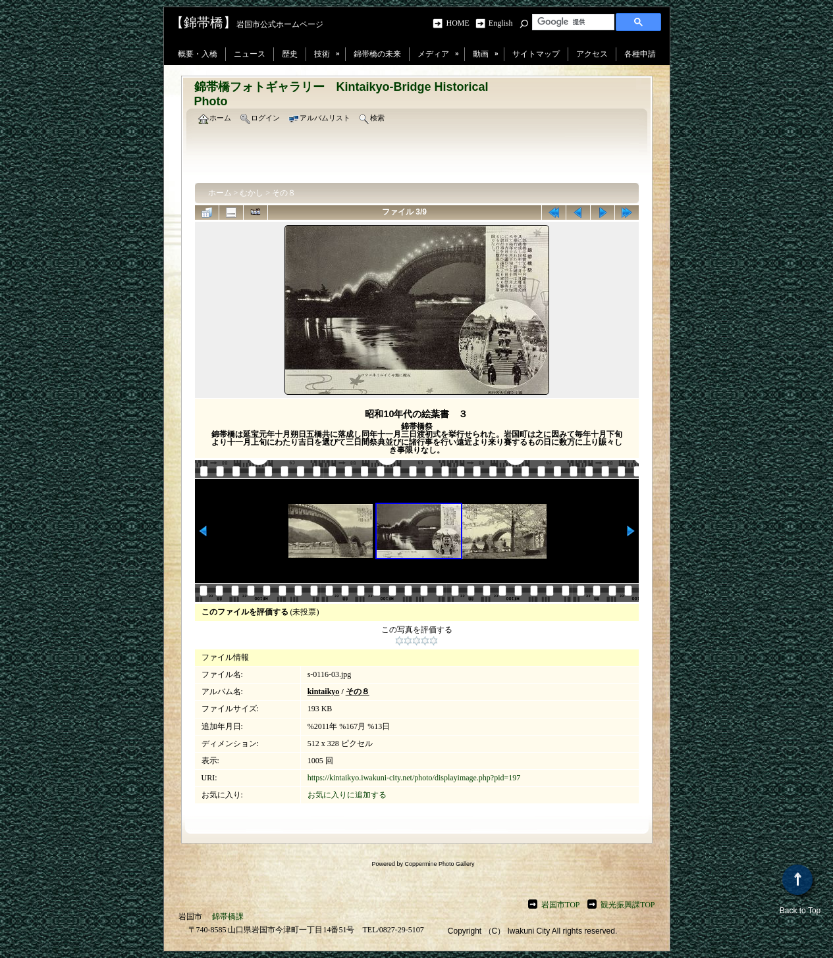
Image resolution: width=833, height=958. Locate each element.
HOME (459, 23)
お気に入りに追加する (347, 794)
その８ (284, 192)
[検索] (571, 22)
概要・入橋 (197, 54)
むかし (251, 192)
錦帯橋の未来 (377, 54)
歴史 (290, 54)
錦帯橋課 (228, 916)
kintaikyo (324, 691)
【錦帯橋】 (203, 22)
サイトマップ (536, 54)
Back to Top (800, 890)
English (501, 23)
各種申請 (640, 54)
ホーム (220, 192)
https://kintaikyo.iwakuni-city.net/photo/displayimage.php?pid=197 (414, 777)
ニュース (249, 54)
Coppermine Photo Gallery (439, 864)
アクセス (592, 54)
